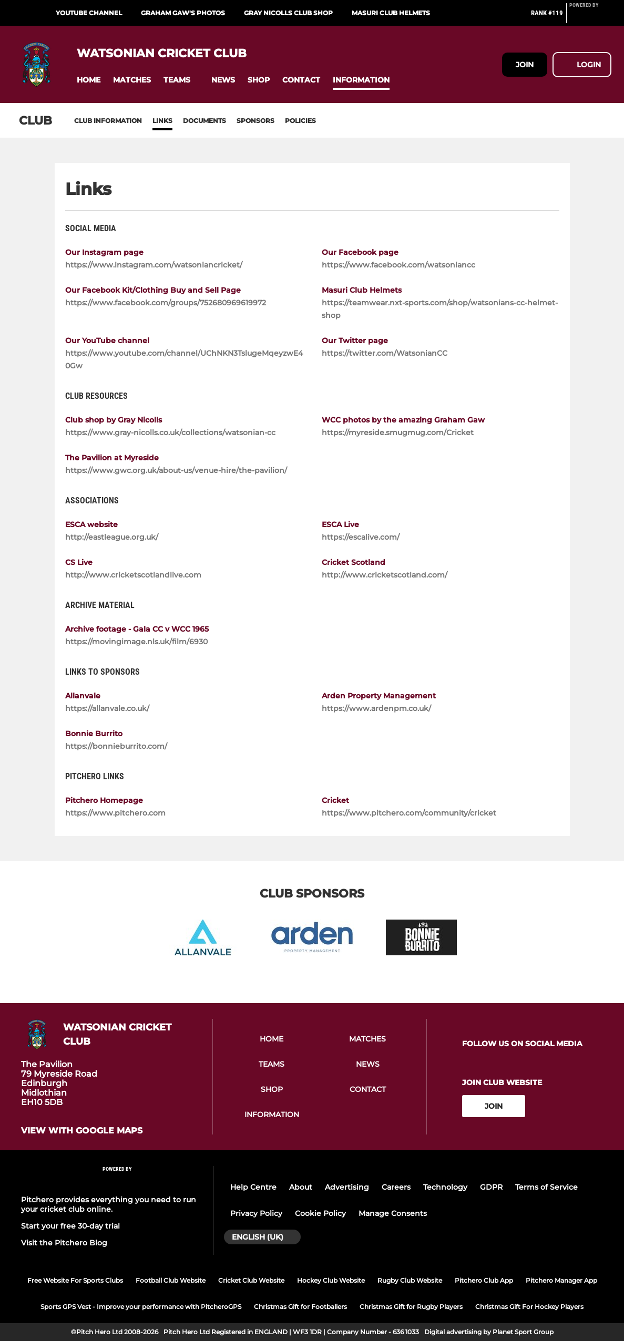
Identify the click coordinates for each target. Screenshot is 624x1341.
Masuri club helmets (391, 13)
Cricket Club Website (251, 1280)
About (300, 1187)
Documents (204, 121)
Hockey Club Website (331, 1280)
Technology (445, 1187)
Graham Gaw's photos (183, 13)
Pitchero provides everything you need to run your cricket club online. (108, 1204)
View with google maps (81, 1130)
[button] (88, 80)
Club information (108, 121)
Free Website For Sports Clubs (75, 1280)
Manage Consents (393, 1213)
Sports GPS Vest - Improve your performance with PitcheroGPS (140, 1307)
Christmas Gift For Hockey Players (529, 1307)
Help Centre (253, 1187)
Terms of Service (546, 1187)
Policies (300, 121)
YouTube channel (89, 13)
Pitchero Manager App (561, 1280)
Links (162, 121)
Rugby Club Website (409, 1280)
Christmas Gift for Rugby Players (411, 1307)
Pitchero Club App (484, 1280)
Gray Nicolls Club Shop (288, 13)
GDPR (491, 1187)
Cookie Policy (320, 1213)
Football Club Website (171, 1280)
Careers (396, 1187)
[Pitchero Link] (590, 17)
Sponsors (255, 121)
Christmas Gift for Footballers (300, 1307)
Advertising (347, 1187)
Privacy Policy (256, 1213)
